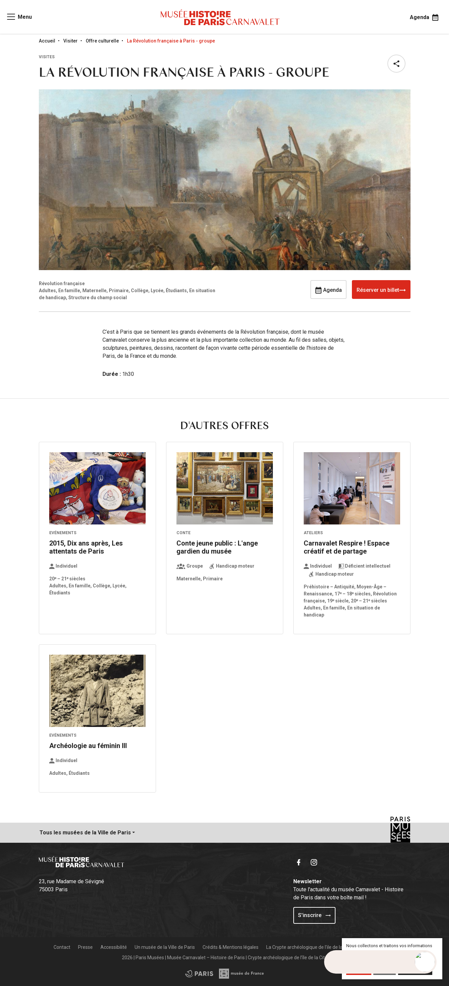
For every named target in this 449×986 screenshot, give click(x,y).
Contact (62, 947)
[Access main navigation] (18, 16)
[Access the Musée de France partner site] (199, 973)
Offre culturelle (102, 41)
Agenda (328, 289)
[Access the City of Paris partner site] (241, 973)
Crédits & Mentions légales (230, 947)
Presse (85, 947)
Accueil (47, 41)
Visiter (70, 41)
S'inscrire (314, 915)
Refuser (384, 969)
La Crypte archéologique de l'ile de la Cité (309, 947)
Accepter (359, 969)
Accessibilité (113, 947)
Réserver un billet (381, 289)
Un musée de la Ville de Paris (165, 947)
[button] (397, 63)
